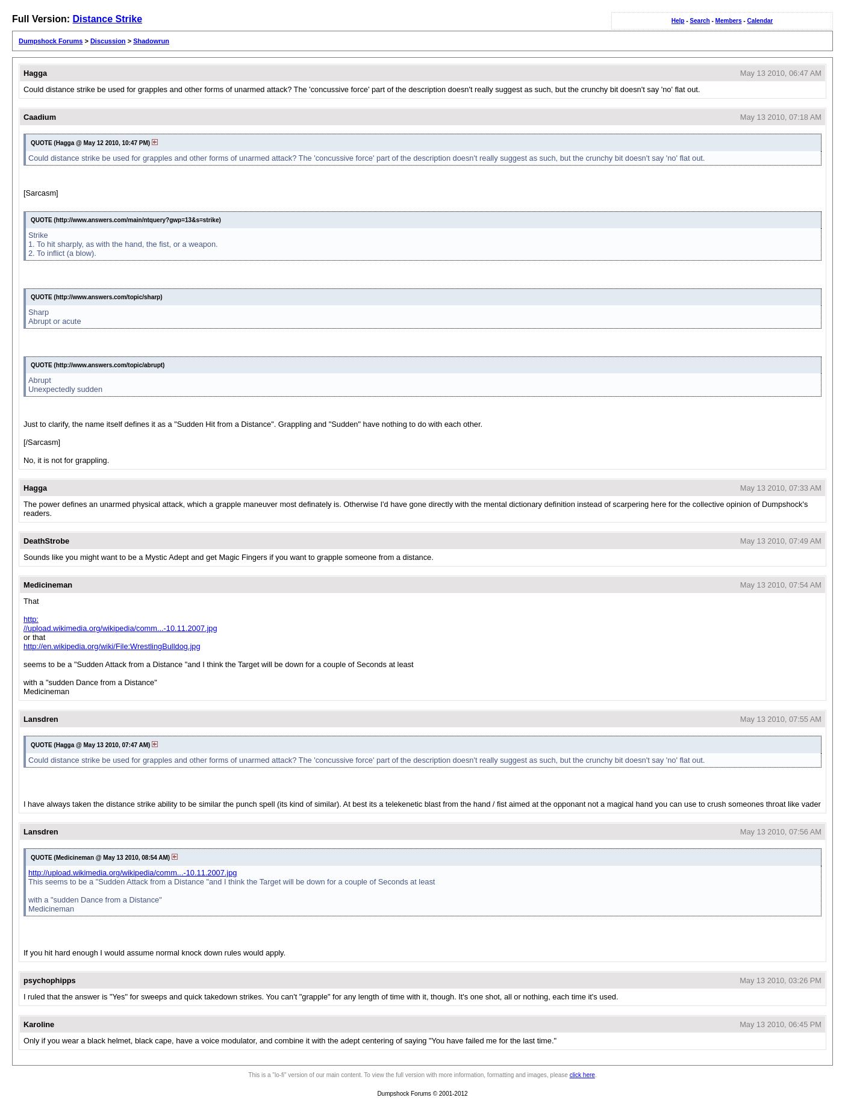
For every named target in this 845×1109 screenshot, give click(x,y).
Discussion (108, 41)
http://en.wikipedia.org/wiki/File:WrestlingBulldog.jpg (112, 646)
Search (699, 20)
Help (678, 20)
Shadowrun (151, 41)
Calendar (760, 20)
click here (582, 1075)
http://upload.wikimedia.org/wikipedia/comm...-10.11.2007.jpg (120, 624)
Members (729, 20)
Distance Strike (107, 19)
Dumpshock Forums (51, 41)
